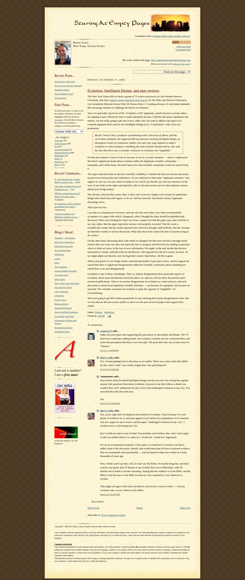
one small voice (61, 275)
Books (57, 168)
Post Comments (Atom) (114, 515)
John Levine (59, 279)
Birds (56, 158)
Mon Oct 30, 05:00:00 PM (110, 403)
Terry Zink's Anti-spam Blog (66, 283)
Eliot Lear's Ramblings (64, 242)
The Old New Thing (63, 287)
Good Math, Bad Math (64, 316)
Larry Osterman (61, 291)
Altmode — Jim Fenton (64, 238)
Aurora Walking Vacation (65, 271)
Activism (58, 140)
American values (61, 90)
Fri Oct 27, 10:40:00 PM (109, 350)
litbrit (56, 263)
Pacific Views (60, 300)
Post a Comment (97, 501)
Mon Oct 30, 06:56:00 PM (110, 494)
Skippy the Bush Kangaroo (66, 312)
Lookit (57, 258)
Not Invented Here (62, 250)
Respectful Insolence (63, 327)
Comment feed (183, 49)
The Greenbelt (60, 267)
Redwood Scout (61, 304)
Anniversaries (60, 143)
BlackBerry (59, 162)
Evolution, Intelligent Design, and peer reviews (123, 91)
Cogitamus (59, 295)
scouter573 (106, 331)
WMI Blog (59, 254)
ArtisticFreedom (61, 149)
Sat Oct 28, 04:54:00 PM (109, 369)
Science (98, 312)
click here (58, 120)
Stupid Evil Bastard (63, 308)
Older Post (185, 507)
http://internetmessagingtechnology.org (171, 60)
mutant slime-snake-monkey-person (172, 36)
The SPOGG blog (62, 331)
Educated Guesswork (63, 246)
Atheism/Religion (62, 152)
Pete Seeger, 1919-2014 (64, 81)
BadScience (59, 155)
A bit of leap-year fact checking (68, 85)
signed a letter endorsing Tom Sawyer (129, 100)
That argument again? (63, 94)
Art (55, 146)
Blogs (57, 164)
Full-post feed (183, 46)
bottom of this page (181, 64)
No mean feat (60, 98)
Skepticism (109, 312)
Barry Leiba (106, 357)
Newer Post (93, 507)
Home (139, 507)
